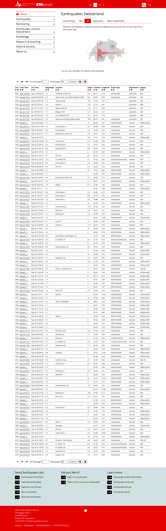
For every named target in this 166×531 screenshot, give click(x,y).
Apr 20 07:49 (24, 115)
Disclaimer (29, 525)
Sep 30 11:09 (25, 345)
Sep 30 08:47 (25, 364)
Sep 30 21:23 (25, 185)
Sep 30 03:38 (25, 440)
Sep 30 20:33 (25, 196)
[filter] (17, 90)
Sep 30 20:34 (25, 192)
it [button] (103, 5)
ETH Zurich (64, 525)
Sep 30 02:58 (25, 451)
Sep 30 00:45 (25, 130)
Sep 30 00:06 (25, 145)
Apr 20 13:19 (24, 108)
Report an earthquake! (77, 477)
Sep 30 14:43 (25, 291)
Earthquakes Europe (122, 487)
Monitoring (35, 24)
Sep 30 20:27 (25, 199)
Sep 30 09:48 (25, 360)
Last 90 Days (69, 21)
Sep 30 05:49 (25, 407)
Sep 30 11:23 (25, 334)
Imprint (18, 525)
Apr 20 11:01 (24, 112)
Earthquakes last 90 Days (32, 477)
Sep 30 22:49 (25, 163)
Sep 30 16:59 (25, 239)
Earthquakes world (122, 492)
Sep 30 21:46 (25, 177)
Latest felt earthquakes (31, 482)
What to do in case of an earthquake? (83, 482)
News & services (35, 46)
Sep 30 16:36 (25, 247)
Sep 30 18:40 (25, 221)
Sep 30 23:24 (25, 156)
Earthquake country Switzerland (35, 30)
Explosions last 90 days (31, 487)
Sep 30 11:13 (25, 342)
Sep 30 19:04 (25, 214)
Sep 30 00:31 (25, 134)
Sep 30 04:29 (25, 429)
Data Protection (43, 525)
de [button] (90, 5)
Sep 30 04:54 (25, 422)
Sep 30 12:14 (25, 331)
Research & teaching (35, 41)
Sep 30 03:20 (25, 444)
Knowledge (35, 36)
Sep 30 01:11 (25, 126)
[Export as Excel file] (80, 82)
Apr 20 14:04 (24, 104)
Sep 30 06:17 (25, 393)
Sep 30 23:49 (25, 148)
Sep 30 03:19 (25, 447)
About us (35, 51)
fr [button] (100, 5)
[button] (25, 4)
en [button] (95, 5)
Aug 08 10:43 (25, 97)
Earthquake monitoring (124, 482)
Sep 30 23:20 (25, 159)
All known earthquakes (31, 497)
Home (21, 14)
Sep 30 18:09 (25, 225)
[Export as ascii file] (85, 82)
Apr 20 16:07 (24, 101)
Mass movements (115, 21)
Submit (73, 81)
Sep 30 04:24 (25, 433)
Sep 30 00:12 (25, 141)
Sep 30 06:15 (25, 396)
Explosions (98, 21)
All (87, 21)
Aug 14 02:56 (25, 94)
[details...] (23, 123)
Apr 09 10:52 (24, 119)
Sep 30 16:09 (25, 258)
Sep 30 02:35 (25, 455)
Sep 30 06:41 (25, 371)
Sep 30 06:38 (25, 385)
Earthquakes (35, 19)
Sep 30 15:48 (25, 269)
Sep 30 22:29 (25, 166)
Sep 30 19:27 (25, 207)
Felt (81, 21)
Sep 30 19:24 (25, 210)
